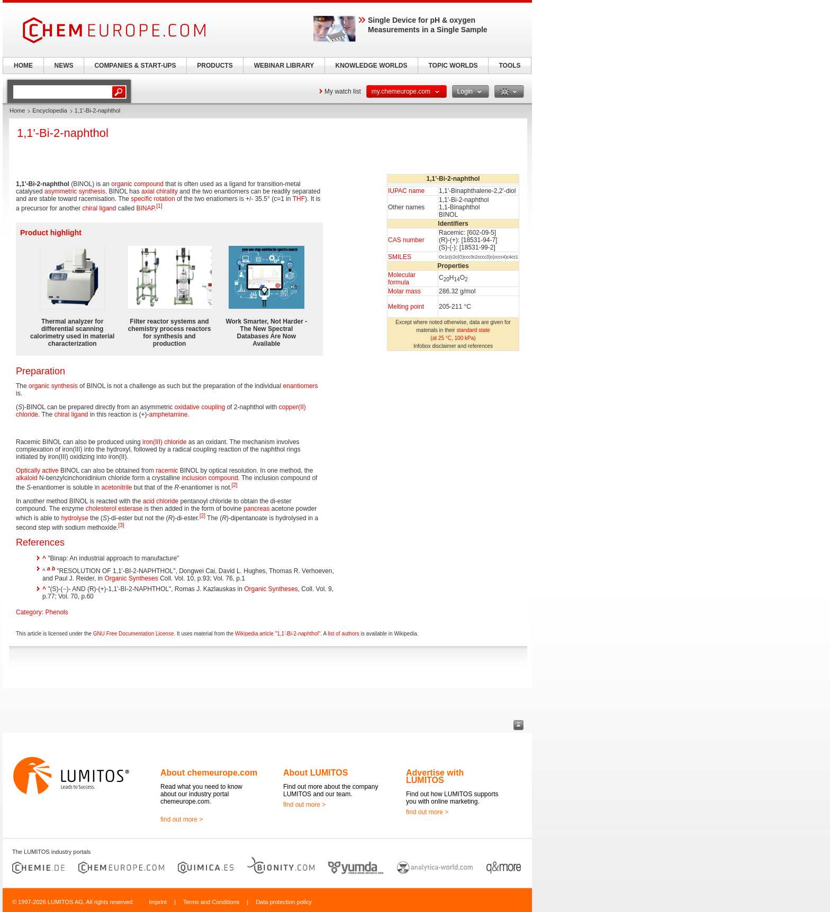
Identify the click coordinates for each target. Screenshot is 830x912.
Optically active (37, 470)
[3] (121, 525)
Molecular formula (402, 278)
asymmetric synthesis (74, 191)
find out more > (181, 819)
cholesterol (101, 508)
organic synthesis (53, 386)
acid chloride (160, 501)
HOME (23, 65)
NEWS (64, 65)
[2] (235, 485)
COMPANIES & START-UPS (135, 65)
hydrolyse (74, 518)
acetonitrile (116, 487)
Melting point (406, 306)
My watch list (342, 91)
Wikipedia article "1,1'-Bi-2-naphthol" (277, 634)
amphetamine (168, 414)
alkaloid (27, 478)
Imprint (158, 902)
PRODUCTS (214, 65)
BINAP (145, 208)
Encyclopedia (49, 110)
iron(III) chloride (164, 442)
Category (29, 612)
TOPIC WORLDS (452, 65)
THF (299, 198)
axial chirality (159, 191)
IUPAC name (406, 191)
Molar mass (404, 291)
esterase (130, 508)
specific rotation (153, 198)
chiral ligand (99, 208)
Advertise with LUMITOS (435, 776)
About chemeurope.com (208, 772)
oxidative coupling (200, 407)
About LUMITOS (315, 772)
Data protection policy (284, 902)
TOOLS (509, 65)
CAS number (406, 240)
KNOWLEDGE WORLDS (372, 65)
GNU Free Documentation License (133, 634)
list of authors (343, 634)
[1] (159, 206)
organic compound (137, 184)
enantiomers (300, 386)
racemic (167, 470)
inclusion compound (210, 478)
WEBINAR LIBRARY (284, 65)
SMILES (399, 257)
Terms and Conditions (211, 902)
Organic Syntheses (131, 578)
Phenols (56, 612)
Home (17, 110)
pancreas (256, 508)
